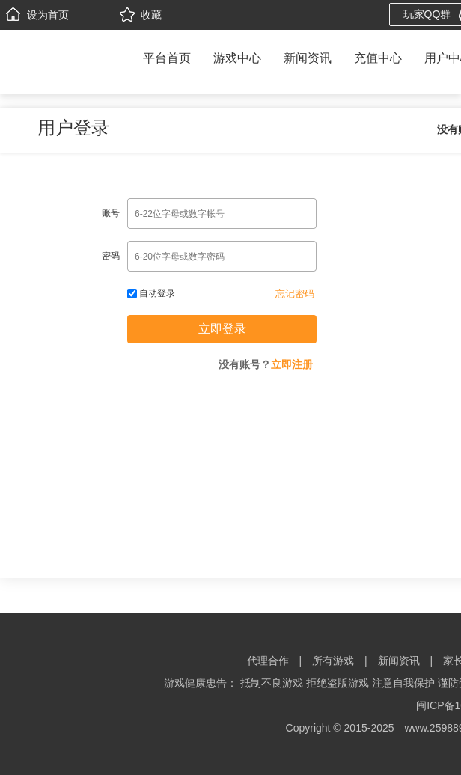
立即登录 (222, 328)
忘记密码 (294, 293)
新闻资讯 (308, 58)
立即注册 (292, 364)
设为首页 (37, 14)
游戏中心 (237, 58)
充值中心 (378, 58)
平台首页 (167, 58)
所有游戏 (333, 661)
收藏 (141, 14)
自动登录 (151, 293)
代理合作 (268, 661)
